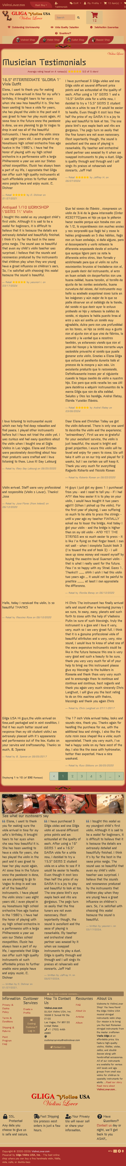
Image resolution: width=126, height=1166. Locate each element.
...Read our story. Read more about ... (109, 1085)
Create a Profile (27, 1010)
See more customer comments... (63, 993)
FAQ (78, 1004)
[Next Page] (119, 776)
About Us (81, 1010)
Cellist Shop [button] (75, 39)
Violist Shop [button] (51, 39)
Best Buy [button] (40, 5)
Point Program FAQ (6, 1040)
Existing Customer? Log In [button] (31, 1025)
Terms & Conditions (7, 1019)
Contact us (104, 1125)
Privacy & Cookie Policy (7, 1008)
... (110, 776)
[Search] (65, 17)
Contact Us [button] (57, 1047)
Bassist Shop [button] (101, 39)
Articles (80, 1016)
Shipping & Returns (8, 1029)
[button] (75, 3)
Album (79, 1022)
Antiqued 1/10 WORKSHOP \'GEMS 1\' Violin (25, 209)
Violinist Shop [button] (25, 39)
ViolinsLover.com (13, 5)
